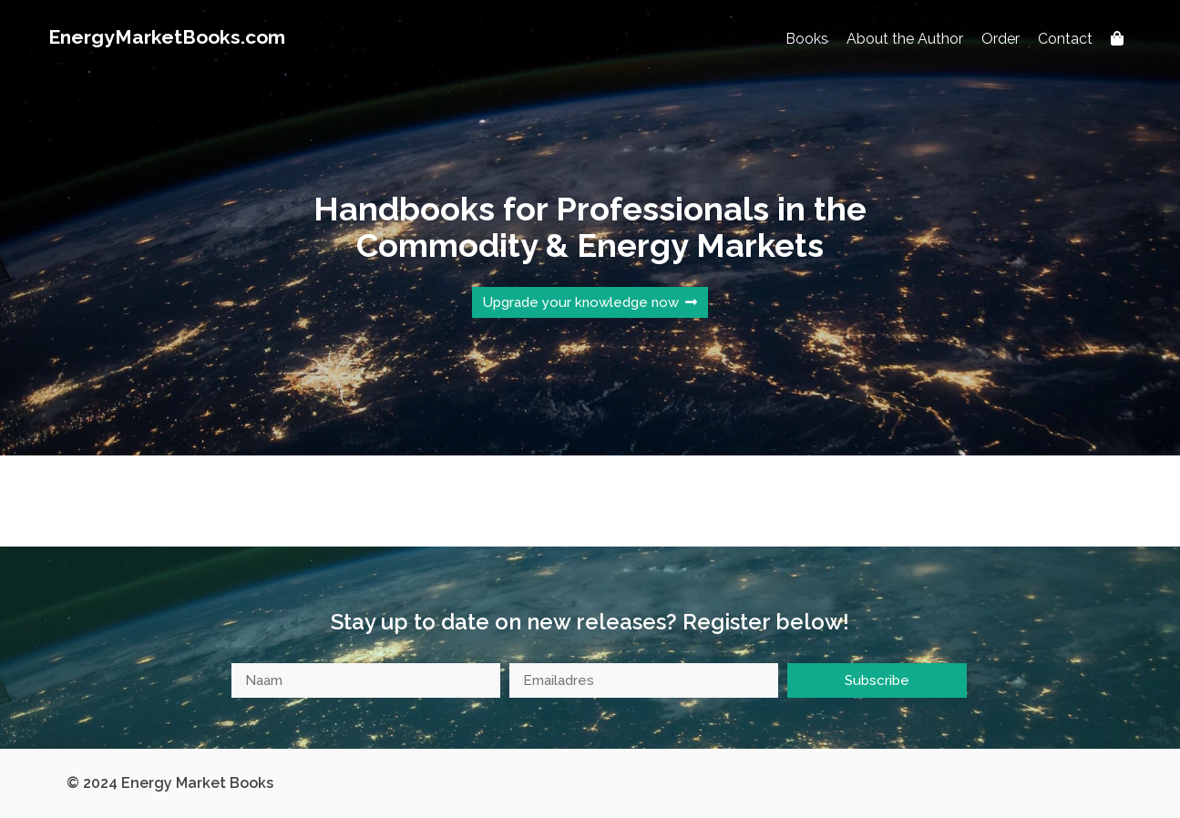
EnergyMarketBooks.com (166, 37)
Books (806, 38)
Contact (1065, 38)
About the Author (905, 38)
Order (1000, 38)
